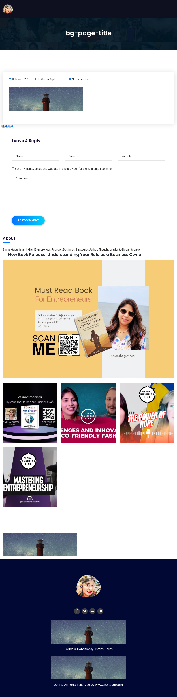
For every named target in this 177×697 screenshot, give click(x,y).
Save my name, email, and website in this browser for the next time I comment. (64, 168)
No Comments (79, 79)
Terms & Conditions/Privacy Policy (88, 649)
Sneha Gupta (48, 79)
